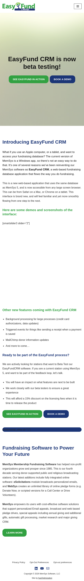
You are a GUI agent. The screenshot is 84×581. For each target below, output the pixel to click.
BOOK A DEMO (62, 79)
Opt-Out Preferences (39, 562)
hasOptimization (45, 578)
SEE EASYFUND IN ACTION (29, 79)
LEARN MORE (14, 532)
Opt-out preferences (62, 562)
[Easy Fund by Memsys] (19, 6)
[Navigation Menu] (78, 6)
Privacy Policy (18, 562)
